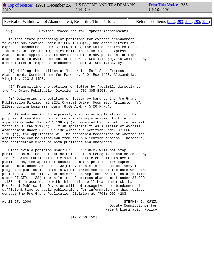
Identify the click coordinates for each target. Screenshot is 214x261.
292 (171, 21)
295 (197, 21)
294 (188, 21)
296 (205, 21)
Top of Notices (17, 5)
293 (180, 21)
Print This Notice (163, 5)
